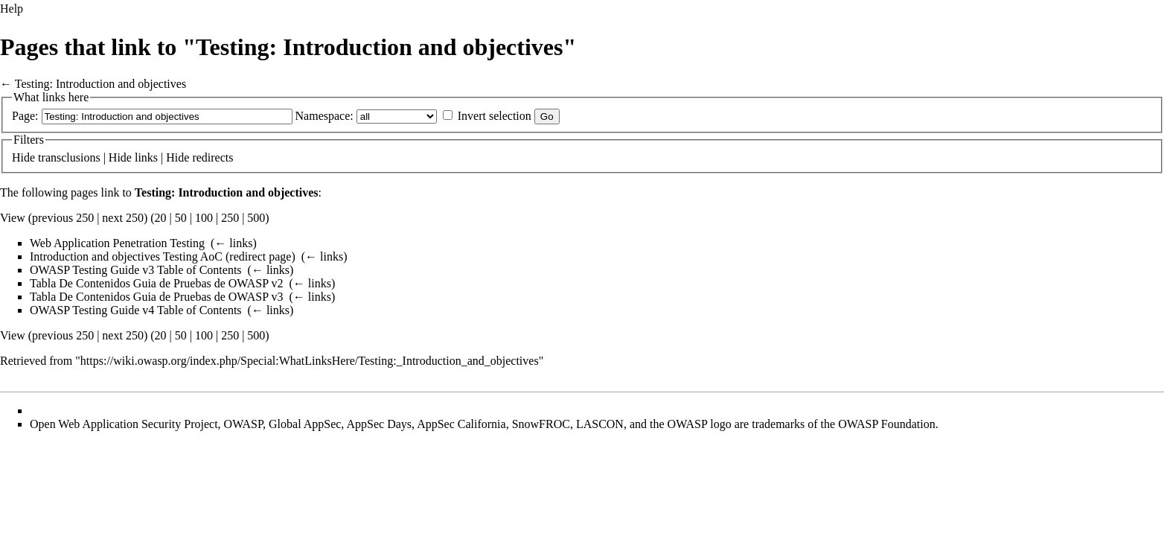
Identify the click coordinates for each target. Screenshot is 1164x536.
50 (181, 217)
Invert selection (494, 115)
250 (230, 217)
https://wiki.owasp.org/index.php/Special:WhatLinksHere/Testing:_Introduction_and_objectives (309, 360)
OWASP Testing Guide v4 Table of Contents (136, 310)
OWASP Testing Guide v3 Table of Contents (136, 270)
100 (204, 217)
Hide (23, 157)
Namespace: (324, 115)
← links (233, 243)
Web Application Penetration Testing (117, 243)
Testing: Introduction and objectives (100, 83)
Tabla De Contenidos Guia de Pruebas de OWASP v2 (156, 283)
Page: (25, 115)
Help (11, 8)
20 (161, 217)
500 (256, 217)
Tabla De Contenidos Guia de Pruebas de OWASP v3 (156, 296)
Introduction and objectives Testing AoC (126, 256)
